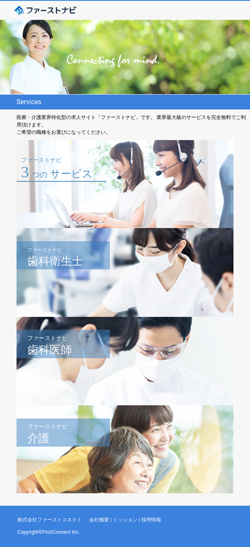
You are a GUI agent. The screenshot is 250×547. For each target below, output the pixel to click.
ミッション (125, 520)
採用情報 (151, 520)
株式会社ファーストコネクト (49, 520)
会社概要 (99, 520)
